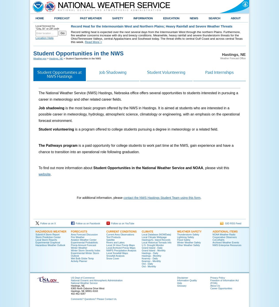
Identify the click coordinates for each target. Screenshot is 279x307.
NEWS (194, 18)
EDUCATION (171, 18)
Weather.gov (40, 58)
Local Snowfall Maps (117, 253)
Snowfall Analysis (115, 255)
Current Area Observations (120, 234)
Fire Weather (78, 237)
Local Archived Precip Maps (121, 247)
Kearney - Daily (150, 258)
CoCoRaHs (219, 240)
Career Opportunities (221, 288)
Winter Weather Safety (189, 242)
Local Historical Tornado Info (156, 242)
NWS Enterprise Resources (227, 245)
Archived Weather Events (226, 242)
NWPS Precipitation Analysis (121, 250)
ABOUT (236, 18)
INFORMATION (143, 18)
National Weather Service (84, 283)
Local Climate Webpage (154, 237)
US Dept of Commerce (83, 277)
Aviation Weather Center (84, 240)
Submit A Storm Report (48, 234)
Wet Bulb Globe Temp (82, 258)
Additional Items (225, 231)
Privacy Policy (217, 277)
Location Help (45, 38)
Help (179, 283)
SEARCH (214, 18)
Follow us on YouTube (120, 223)
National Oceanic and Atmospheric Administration (97, 280)
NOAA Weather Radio (224, 234)
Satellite (110, 240)
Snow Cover (112, 258)
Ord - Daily (147, 263)
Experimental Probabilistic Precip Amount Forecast (84, 243)
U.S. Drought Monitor (153, 245)
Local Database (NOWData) (156, 234)
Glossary (182, 285)
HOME (40, 18)
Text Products (113, 237)
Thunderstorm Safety (188, 234)
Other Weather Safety (188, 245)
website (45, 174)
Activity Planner (79, 261)
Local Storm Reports (46, 240)
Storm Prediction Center (48, 237)
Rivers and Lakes (115, 242)
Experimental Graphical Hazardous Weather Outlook (50, 243)
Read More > (93, 42)
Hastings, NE (56, 58)
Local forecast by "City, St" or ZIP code (47, 27)
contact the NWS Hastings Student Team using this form (161, 197)
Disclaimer (182, 277)
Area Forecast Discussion (84, 234)
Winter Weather (79, 247)
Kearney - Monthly (151, 261)
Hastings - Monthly (151, 255)
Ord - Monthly (149, 266)
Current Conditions (121, 231)
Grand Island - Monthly (154, 250)
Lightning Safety (185, 237)
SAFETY (117, 18)
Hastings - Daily (150, 253)
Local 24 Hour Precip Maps (120, 245)
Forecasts (79, 231)
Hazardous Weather (51, 231)
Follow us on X (46, 223)
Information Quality (187, 280)
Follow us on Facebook (85, 223)
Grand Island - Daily (152, 247)
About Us (215, 285)
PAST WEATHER (91, 18)
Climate (147, 231)
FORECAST (61, 18)
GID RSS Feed (230, 223)
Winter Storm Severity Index (85, 250)
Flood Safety (183, 240)
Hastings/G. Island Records (156, 240)
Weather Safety (189, 231)
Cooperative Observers (225, 237)
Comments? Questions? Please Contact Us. (94, 299)
